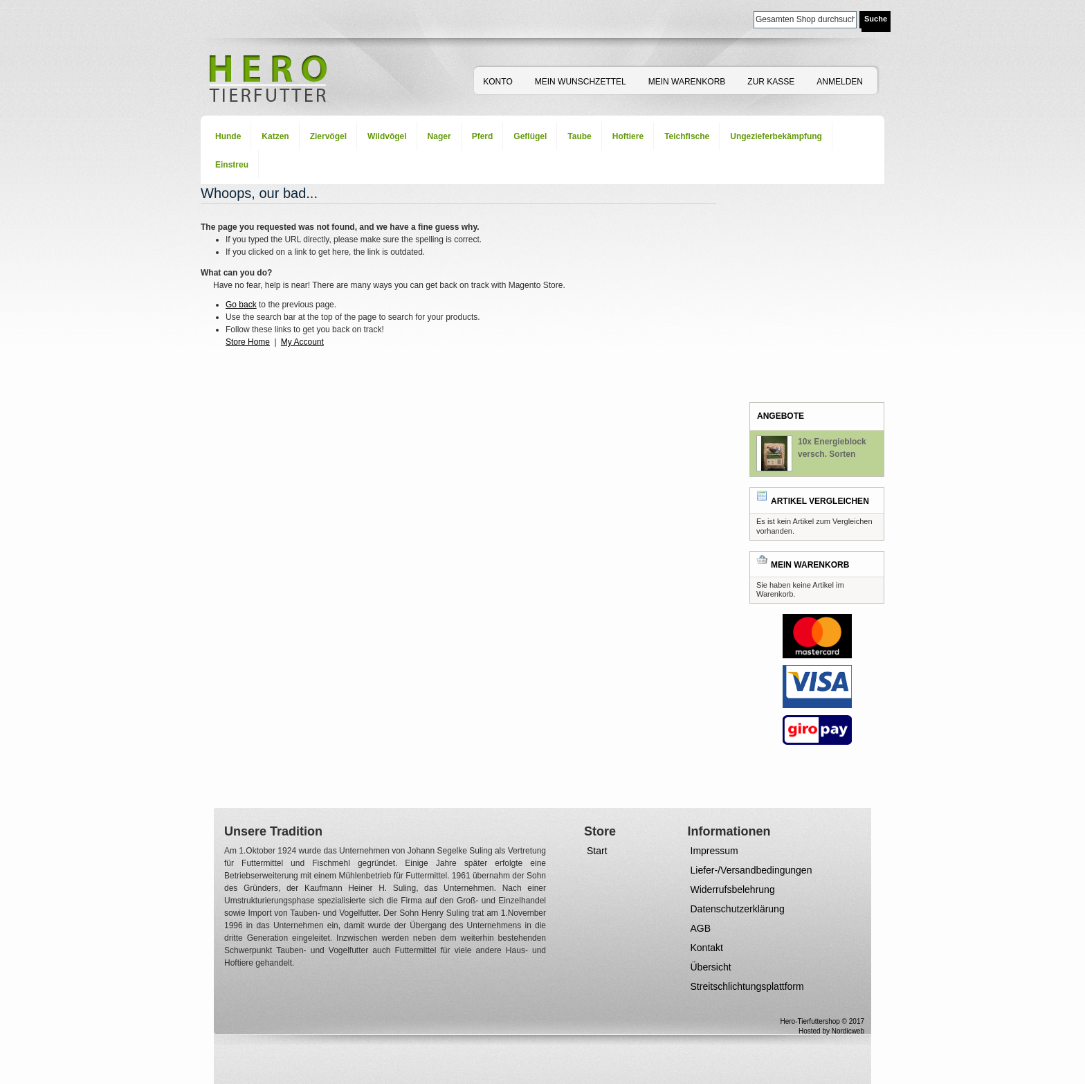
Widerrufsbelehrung (733, 889)
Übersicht (711, 967)
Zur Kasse (770, 82)
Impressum (714, 850)
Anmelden (840, 82)
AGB (701, 928)
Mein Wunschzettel (580, 82)
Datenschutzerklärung (738, 908)
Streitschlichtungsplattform (747, 986)
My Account (302, 342)
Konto (497, 82)
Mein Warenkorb (687, 82)
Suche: (745, 18)
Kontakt (707, 947)
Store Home (248, 342)
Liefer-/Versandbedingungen (751, 870)
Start (597, 850)
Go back (241, 304)
